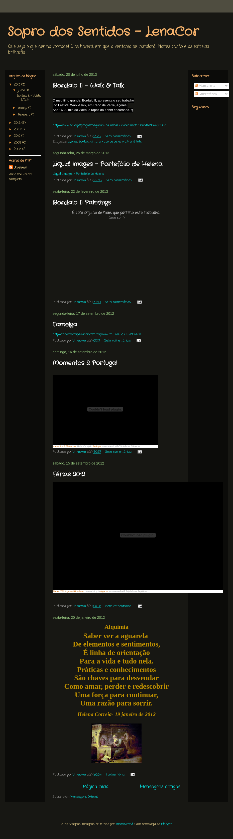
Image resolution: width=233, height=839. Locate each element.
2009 (18, 142)
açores (72, 141)
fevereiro (24, 114)
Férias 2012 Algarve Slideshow (68, 591)
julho (22, 90)
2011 (17, 129)
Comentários (206, 94)
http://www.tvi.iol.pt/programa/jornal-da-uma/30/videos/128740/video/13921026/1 (109, 125)
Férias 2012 (69, 474)
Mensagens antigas (160, 786)
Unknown (20, 167)
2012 (18, 122)
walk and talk (132, 141)
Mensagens (205, 86)
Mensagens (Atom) (84, 796)
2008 (18, 149)
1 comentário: (116, 774)
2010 (17, 136)
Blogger (166, 824)
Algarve (104, 591)
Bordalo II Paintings (82, 202)
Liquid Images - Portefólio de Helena (107, 164)
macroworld (124, 824)
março (23, 108)
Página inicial (96, 786)
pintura (95, 141)
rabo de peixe (111, 141)
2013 (17, 84)
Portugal (97, 446)
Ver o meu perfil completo (20, 177)
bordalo (84, 141)
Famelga (65, 324)
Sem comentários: (118, 136)
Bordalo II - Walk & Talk (88, 86)
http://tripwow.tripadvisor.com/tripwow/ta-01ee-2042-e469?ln (97, 334)
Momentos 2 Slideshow (64, 446)
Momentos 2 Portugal (85, 363)
